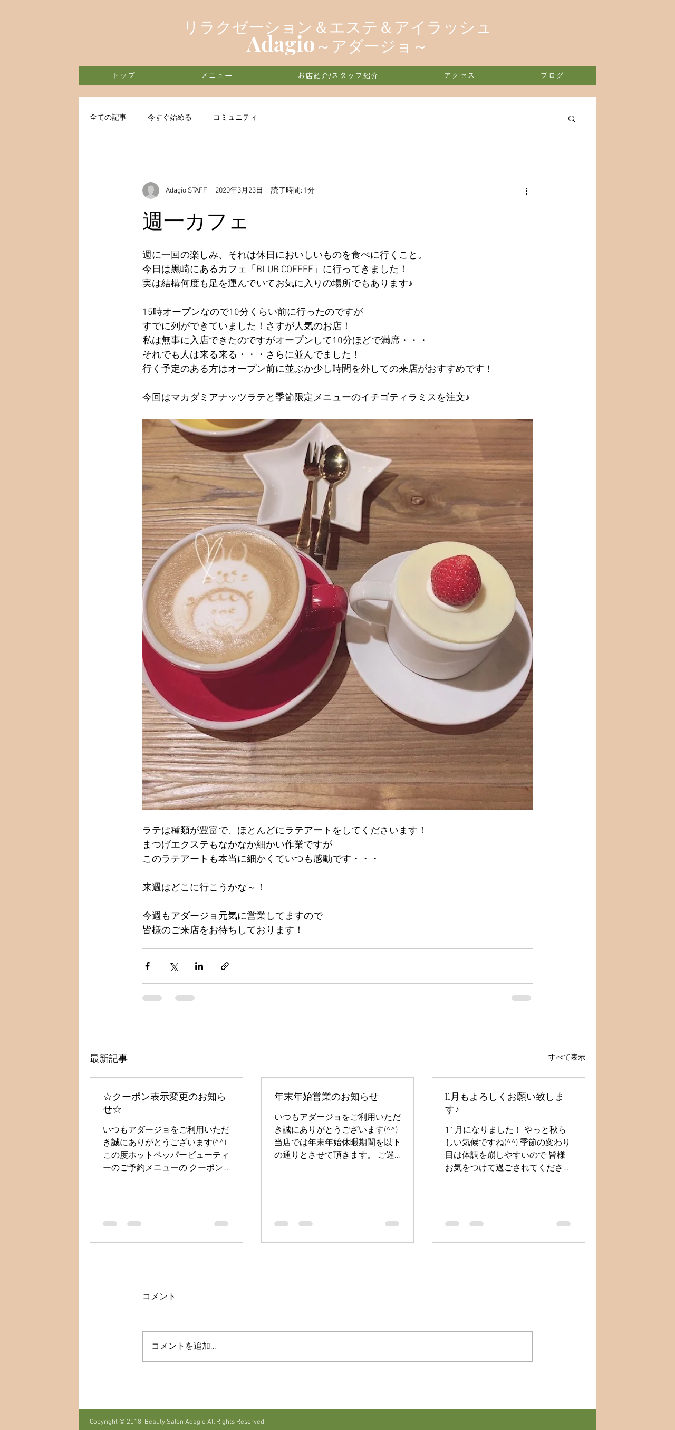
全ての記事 (108, 117)
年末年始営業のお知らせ (326, 1097)
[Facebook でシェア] (147, 966)
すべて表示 (566, 1057)
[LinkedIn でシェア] (199, 966)
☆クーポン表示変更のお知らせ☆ (164, 1103)
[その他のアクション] (526, 190)
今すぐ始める (170, 117)
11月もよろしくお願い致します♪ (504, 1103)
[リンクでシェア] (225, 966)
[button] (572, 118)
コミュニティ (235, 117)
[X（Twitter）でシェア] (173, 966)
